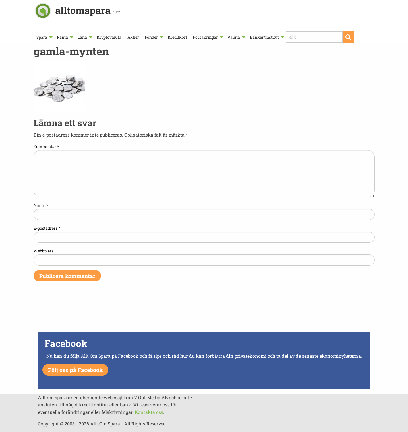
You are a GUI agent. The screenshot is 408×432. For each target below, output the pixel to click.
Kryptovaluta (109, 37)
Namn (41, 205)
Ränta (62, 37)
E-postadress (47, 228)
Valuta (233, 37)
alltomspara (87, 10)
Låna (82, 37)
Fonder (151, 37)
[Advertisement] (204, 310)
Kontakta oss (149, 412)
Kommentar (46, 146)
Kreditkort (177, 37)
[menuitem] (44, 37)
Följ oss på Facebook (75, 369)
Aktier (133, 37)
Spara (41, 37)
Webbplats (43, 251)
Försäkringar (205, 37)
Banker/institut (264, 37)
